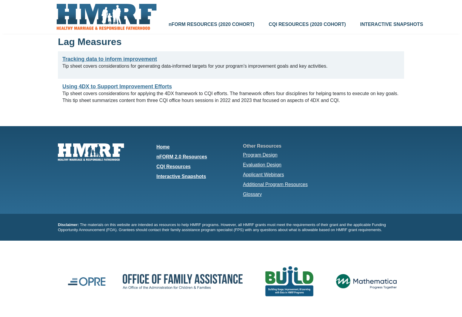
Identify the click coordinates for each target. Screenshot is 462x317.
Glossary (252, 194)
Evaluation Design (262, 164)
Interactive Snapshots (181, 176)
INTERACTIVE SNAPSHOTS (391, 24)
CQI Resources (173, 166)
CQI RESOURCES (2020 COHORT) (307, 24)
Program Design (260, 154)
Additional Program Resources (275, 184)
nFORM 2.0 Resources (181, 156)
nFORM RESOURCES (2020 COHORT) (211, 24)
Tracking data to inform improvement (109, 59)
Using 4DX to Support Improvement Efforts (117, 86)
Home (163, 146)
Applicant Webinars (263, 174)
